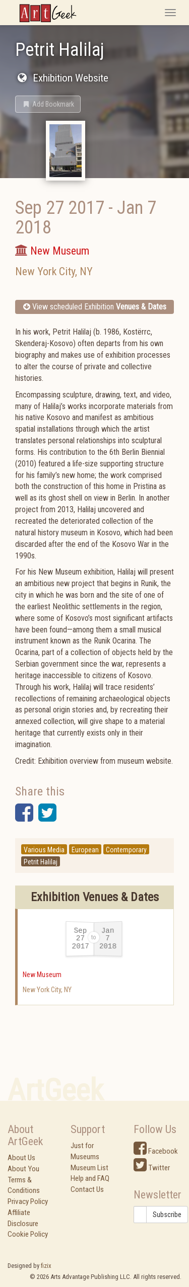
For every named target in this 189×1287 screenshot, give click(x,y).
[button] (48, 104)
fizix (46, 1265)
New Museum (42, 975)
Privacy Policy (28, 1201)
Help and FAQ (90, 1178)
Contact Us (87, 1189)
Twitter (152, 1167)
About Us (21, 1157)
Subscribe (167, 1215)
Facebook (156, 1151)
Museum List (89, 1167)
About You (23, 1168)
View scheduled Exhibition (94, 306)
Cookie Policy (28, 1234)
